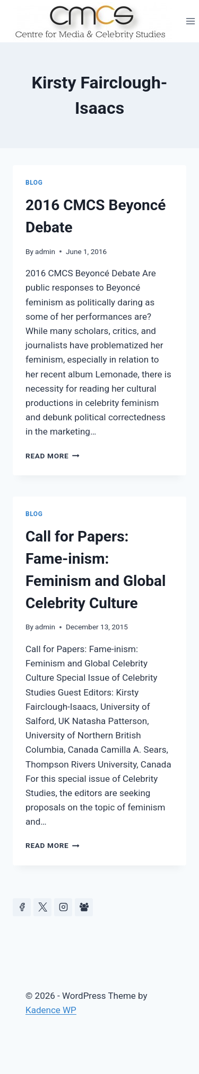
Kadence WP (50, 1010)
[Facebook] (22, 907)
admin (45, 251)
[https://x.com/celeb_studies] (42, 907)
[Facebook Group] (84, 907)
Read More (52, 456)
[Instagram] (63, 907)
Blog (33, 182)
